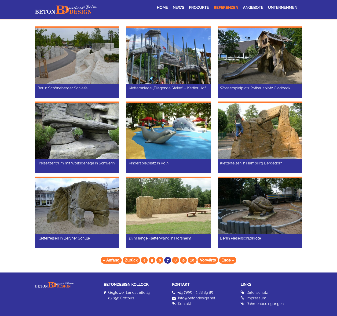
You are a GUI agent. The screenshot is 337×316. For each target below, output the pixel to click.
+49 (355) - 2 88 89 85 (195, 292)
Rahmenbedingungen (265, 303)
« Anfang (111, 260)
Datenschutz (257, 292)
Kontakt (184, 303)
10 (192, 260)
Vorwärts (208, 260)
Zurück (131, 260)
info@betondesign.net (196, 298)
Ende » (227, 260)
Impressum (256, 298)
